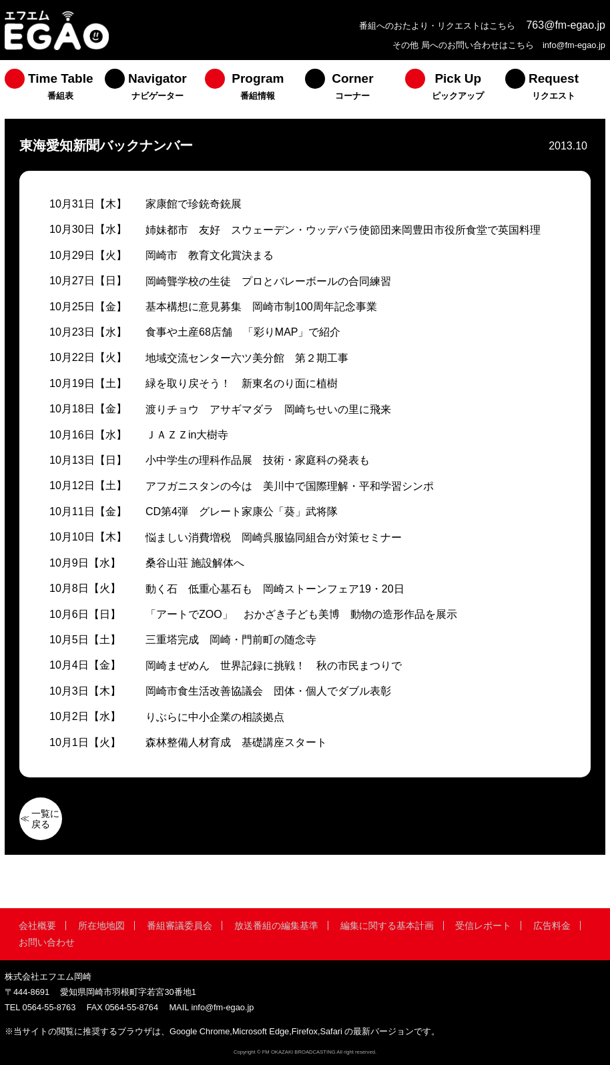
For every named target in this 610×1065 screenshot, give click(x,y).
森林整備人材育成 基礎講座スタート (236, 742)
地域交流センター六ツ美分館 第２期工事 (246, 358)
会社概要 (37, 925)
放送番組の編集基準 (276, 925)
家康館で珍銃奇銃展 (193, 204)
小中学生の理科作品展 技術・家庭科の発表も (257, 460)
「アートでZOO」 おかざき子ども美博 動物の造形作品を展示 (301, 614)
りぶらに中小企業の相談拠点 (214, 717)
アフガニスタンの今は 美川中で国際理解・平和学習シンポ (289, 486)
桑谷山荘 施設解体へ (194, 563)
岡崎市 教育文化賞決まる (209, 255)
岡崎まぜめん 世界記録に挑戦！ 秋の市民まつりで (273, 665)
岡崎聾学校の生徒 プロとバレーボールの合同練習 (268, 281)
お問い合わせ (47, 942)
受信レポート (483, 925)
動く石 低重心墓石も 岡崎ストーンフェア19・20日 (274, 589)
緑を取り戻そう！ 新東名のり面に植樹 (241, 383)
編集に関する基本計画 (387, 925)
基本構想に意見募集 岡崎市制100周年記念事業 (261, 306)
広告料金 (552, 925)
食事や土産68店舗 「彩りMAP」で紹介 (242, 332)
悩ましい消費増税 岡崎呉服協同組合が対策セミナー (273, 537)
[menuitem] (55, 89)
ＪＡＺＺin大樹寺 (186, 434)
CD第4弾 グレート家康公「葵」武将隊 (241, 511)
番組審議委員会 (179, 925)
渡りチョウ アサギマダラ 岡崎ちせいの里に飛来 (268, 409)
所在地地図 (101, 925)
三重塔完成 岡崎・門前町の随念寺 (230, 639)
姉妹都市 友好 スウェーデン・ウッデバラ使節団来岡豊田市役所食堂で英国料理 (343, 230)
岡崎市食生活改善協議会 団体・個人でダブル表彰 (268, 691)
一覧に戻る (45, 818)
